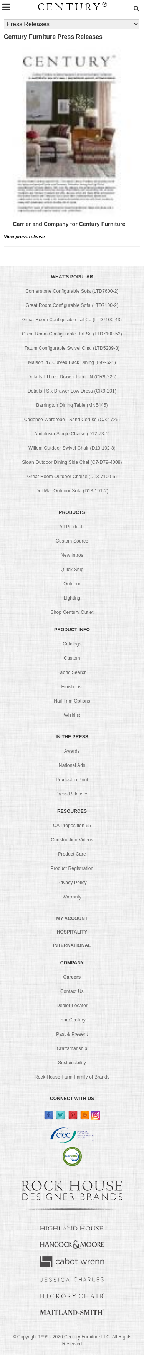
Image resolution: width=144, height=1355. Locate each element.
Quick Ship (72, 569)
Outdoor (71, 583)
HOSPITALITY (72, 932)
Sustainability (72, 1062)
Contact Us (72, 991)
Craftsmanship (72, 1048)
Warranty (72, 897)
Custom (72, 658)
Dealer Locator (72, 1005)
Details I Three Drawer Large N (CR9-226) (72, 376)
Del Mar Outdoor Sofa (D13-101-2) (72, 491)
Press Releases (71, 794)
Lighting (72, 598)
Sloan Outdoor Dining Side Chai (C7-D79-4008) (72, 462)
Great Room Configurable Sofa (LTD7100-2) (72, 305)
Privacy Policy (72, 882)
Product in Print (72, 779)
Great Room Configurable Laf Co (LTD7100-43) (72, 319)
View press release (24, 236)
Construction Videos (72, 840)
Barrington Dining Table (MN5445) (72, 405)
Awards (72, 751)
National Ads (72, 765)
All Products (72, 526)
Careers (72, 977)
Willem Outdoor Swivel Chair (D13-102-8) (72, 448)
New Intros (72, 555)
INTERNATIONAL (72, 945)
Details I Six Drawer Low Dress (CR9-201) (72, 391)
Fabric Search (72, 672)
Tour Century (72, 1020)
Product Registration (72, 868)
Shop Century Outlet (72, 612)
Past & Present (72, 1034)
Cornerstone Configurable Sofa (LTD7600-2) (71, 291)
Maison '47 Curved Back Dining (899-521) (72, 362)
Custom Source (72, 541)
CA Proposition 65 (72, 825)
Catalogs (72, 644)
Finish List (72, 686)
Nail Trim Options (72, 701)
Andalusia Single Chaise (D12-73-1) (72, 433)
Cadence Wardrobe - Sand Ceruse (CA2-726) (72, 419)
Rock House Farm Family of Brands (72, 1077)
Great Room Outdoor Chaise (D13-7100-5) (72, 476)
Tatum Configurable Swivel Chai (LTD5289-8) (72, 348)
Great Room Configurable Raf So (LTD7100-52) (72, 334)
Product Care (72, 854)
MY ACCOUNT (72, 918)
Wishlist (72, 715)
